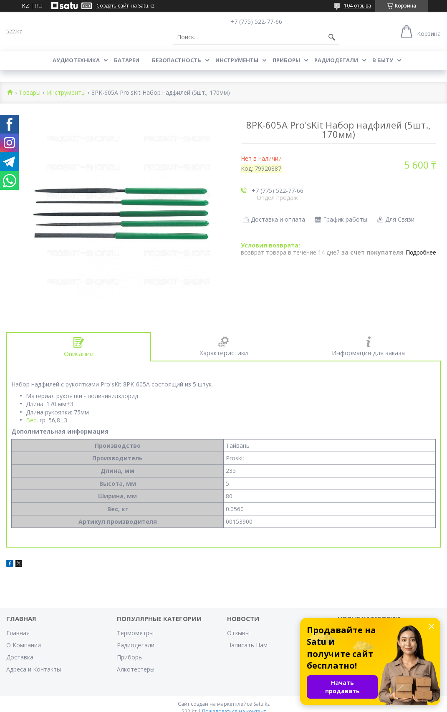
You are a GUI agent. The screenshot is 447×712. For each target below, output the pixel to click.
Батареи (126, 60)
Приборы (286, 60)
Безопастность (176, 60)
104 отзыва (357, 5)
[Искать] (332, 37)
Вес (31, 420)
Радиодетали (336, 60)
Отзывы (238, 633)
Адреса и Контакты (33, 669)
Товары (29, 92)
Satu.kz (261, 703)
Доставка (19, 657)
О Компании (23, 645)
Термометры (135, 633)
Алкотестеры (135, 669)
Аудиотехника (76, 60)
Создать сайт (112, 6)
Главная (18, 633)
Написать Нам (247, 645)
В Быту (382, 60)
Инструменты (236, 60)
